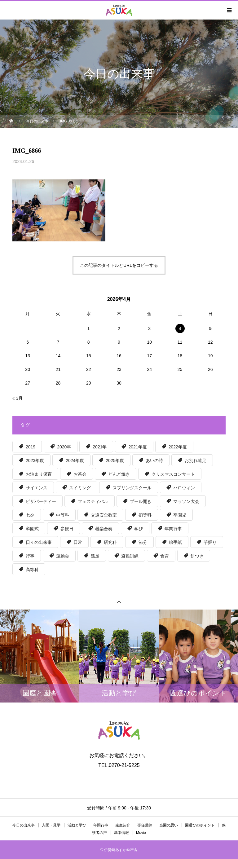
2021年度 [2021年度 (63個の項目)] (137, 446)
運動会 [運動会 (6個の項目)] (62, 555)
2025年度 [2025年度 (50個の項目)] (115, 460)
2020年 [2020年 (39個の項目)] (64, 446)
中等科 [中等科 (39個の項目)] (62, 515)
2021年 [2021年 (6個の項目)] (100, 446)
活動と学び (77, 825)
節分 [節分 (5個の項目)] (143, 542)
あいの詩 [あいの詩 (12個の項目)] (154, 460)
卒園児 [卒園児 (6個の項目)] (179, 515)
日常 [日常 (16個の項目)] (77, 542)
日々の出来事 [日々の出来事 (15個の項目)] (39, 542)
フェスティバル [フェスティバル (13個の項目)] (93, 501)
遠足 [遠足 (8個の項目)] (95, 555)
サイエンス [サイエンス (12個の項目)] (36, 487)
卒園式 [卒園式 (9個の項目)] (32, 528)
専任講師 (144, 825)
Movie (141, 832)
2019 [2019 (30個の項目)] (30, 446)
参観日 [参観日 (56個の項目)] (66, 528)
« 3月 (17, 398)
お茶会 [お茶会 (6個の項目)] (79, 474)
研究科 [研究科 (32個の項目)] (110, 542)
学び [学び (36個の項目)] (138, 528)
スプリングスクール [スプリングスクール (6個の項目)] (132, 487)
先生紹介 (122, 825)
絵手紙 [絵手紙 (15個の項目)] (175, 542)
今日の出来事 (23, 825)
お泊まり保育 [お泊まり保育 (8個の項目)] (39, 474)
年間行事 (100, 825)
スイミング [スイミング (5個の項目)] (80, 487)
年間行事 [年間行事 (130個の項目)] (173, 528)
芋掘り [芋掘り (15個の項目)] (210, 542)
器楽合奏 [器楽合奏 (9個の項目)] (103, 528)
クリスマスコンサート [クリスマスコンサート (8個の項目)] (173, 474)
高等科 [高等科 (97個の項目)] (32, 569)
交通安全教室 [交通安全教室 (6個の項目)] (104, 515)
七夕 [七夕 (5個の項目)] (30, 515)
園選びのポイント (200, 825)
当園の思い (168, 825)
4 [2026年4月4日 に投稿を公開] (180, 328)
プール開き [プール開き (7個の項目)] (141, 501)
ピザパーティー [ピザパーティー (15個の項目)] (41, 501)
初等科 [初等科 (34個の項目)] (145, 515)
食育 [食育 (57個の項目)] (164, 555)
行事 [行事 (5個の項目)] (30, 555)
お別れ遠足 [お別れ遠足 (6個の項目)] (195, 460)
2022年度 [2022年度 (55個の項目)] (178, 446)
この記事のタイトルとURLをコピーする (119, 265)
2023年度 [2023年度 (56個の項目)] (35, 460)
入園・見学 (51, 825)
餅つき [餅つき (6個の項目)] (197, 555)
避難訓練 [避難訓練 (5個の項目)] (130, 555)
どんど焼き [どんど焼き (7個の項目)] (119, 474)
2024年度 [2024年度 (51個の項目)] (75, 460)
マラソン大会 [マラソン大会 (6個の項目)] (186, 501)
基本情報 (121, 832)
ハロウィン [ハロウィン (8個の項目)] (184, 487)
